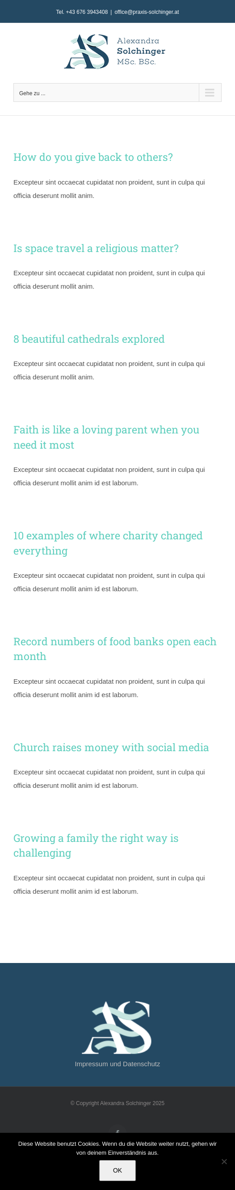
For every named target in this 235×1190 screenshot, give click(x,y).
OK (117, 1170)
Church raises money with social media (111, 747)
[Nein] (223, 1161)
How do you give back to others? (93, 157)
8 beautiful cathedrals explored (89, 338)
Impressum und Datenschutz (117, 1064)
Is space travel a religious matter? (96, 248)
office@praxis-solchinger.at (146, 12)
